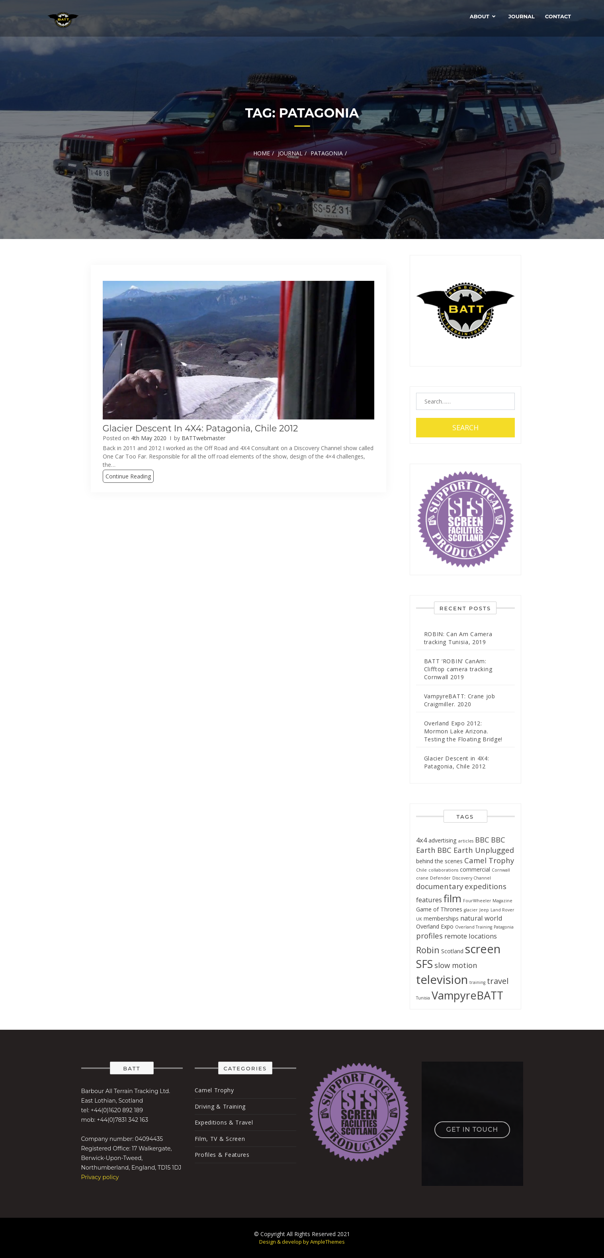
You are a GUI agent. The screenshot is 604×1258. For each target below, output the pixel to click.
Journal (521, 16)
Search (465, 427)
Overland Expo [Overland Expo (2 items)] (434, 926)
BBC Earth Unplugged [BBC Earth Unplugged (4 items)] (475, 850)
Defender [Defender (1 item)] (440, 878)
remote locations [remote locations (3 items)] (470, 936)
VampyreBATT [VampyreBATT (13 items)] (467, 995)
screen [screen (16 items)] (482, 948)
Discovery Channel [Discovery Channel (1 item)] (471, 878)
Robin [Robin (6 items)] (428, 950)
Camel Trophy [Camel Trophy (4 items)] (489, 860)
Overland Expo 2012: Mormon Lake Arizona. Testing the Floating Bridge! (463, 731)
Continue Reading (128, 476)
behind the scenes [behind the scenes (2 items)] (439, 861)
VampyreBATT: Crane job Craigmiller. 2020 (459, 700)
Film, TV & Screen (220, 1138)
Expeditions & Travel (224, 1122)
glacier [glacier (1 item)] (471, 910)
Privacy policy (100, 1177)
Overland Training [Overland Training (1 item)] (473, 927)
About (479, 16)
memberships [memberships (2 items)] (441, 918)
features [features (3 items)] (429, 899)
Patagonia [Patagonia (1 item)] (504, 927)
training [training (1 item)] (477, 982)
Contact (558, 16)
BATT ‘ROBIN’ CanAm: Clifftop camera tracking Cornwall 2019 (458, 668)
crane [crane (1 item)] (422, 878)
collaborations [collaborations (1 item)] (443, 870)
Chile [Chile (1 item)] (421, 870)
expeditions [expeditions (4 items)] (485, 886)
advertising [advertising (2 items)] (442, 840)
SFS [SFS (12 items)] (424, 964)
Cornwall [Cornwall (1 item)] (501, 870)
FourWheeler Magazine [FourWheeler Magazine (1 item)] (487, 900)
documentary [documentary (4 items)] (439, 886)
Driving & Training (220, 1106)
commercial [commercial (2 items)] (475, 869)
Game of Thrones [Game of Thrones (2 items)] (439, 909)
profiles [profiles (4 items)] (429, 936)
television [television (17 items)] (442, 980)
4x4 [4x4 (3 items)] (421, 840)
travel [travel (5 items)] (497, 981)
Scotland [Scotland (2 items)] (452, 951)
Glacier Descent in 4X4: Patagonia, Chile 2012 (200, 428)
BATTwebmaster (203, 438)
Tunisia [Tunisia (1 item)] (423, 998)
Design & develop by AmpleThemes (302, 1241)
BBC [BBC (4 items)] (482, 840)
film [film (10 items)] (452, 898)
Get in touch (472, 1129)
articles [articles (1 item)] (465, 841)
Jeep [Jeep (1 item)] (484, 910)
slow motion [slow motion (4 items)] (455, 965)
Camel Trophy (214, 1090)
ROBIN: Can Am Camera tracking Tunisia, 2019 (458, 638)
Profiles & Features (222, 1154)
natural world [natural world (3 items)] (481, 918)
